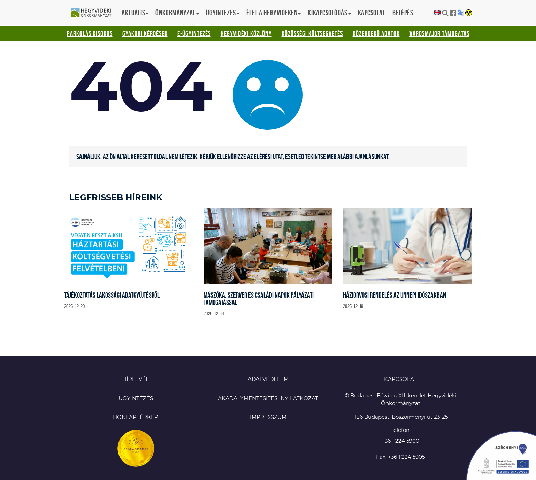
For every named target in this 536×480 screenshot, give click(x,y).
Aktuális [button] (135, 12)
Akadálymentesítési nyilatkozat (268, 398)
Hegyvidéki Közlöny (246, 33)
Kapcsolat (371, 12)
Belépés (402, 12)
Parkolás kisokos (90, 33)
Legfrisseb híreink (115, 198)
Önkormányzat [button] (177, 12)
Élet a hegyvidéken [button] (273, 12)
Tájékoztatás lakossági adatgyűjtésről (112, 295)
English (437, 12)
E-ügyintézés (194, 33)
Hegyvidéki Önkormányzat (93, 12)
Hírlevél (135, 379)
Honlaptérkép (135, 417)
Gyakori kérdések (145, 33)
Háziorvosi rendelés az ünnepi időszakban (394, 295)
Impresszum (268, 417)
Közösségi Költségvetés (312, 33)
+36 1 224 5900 (400, 441)
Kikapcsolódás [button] (329, 12)
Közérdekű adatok (376, 33)
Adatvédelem (268, 379)
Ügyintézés (135, 398)
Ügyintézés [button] (222, 12)
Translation (460, 12)
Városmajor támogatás (439, 33)
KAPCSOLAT (400, 379)
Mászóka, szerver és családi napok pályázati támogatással (259, 298)
